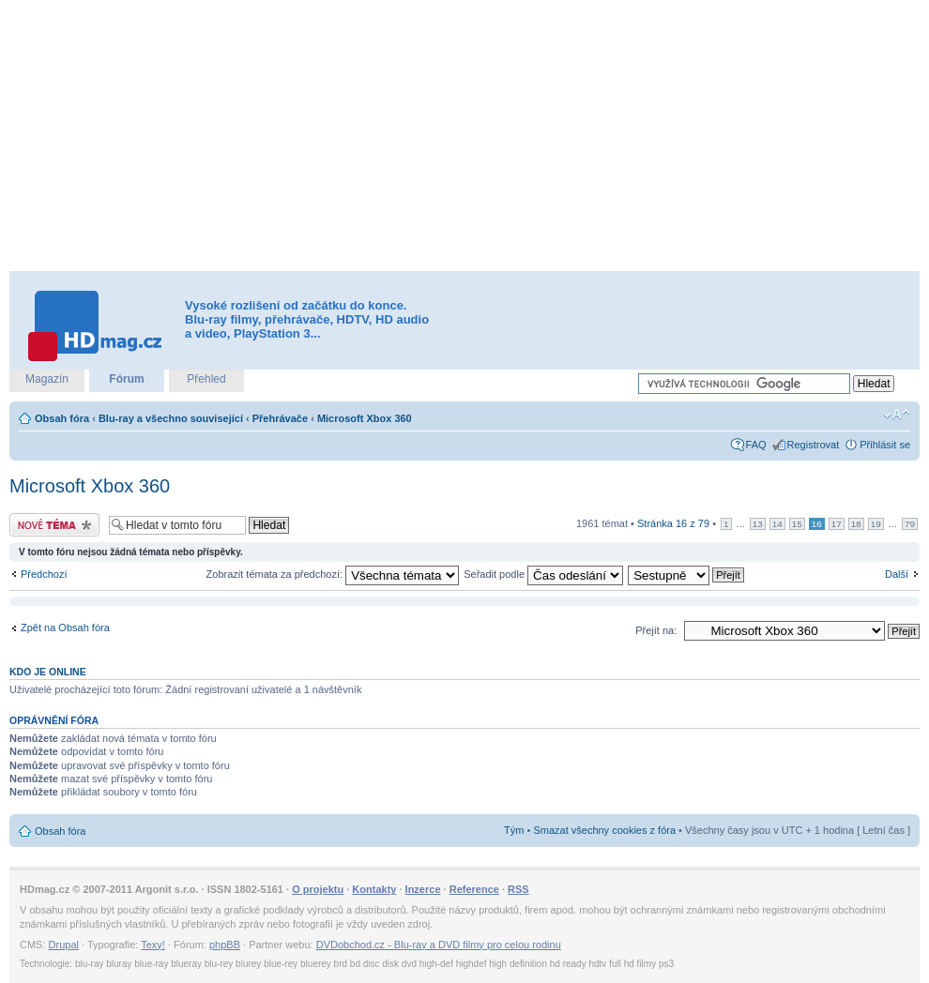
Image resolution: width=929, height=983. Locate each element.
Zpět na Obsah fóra (65, 627)
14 (777, 524)
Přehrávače (280, 418)
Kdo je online (47, 671)
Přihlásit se (885, 444)
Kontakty (374, 889)
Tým (514, 830)
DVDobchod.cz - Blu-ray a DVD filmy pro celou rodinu (438, 944)
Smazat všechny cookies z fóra (604, 830)
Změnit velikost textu (896, 414)
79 (910, 524)
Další (896, 574)
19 (876, 524)
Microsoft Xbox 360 (364, 418)
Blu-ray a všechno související (171, 418)
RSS (518, 889)
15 (797, 524)
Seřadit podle (543, 574)
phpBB (224, 944)
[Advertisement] (432, 136)
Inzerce (423, 889)
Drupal (64, 944)
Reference (474, 889)
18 (856, 524)
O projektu (317, 889)
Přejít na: (656, 630)
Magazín (47, 379)
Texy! (153, 944)
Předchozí (44, 574)
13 (758, 524)
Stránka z (673, 523)
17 (836, 524)
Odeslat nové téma (54, 525)
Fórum (126, 379)
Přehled (206, 379)
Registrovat (813, 444)
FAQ (756, 444)
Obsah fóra (62, 418)
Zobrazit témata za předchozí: (333, 574)
